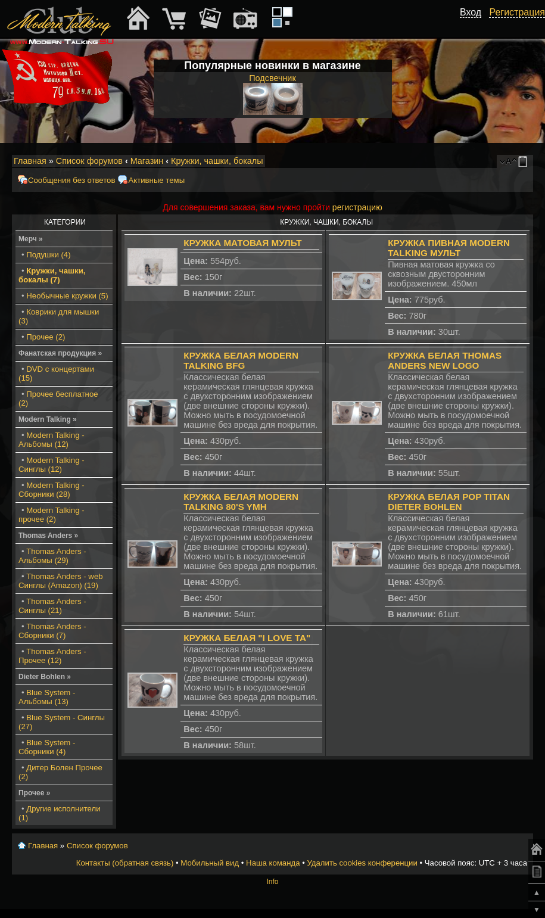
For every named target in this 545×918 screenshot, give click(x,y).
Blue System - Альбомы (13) (46, 697)
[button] (474, 25)
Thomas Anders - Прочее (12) (52, 656)
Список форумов (89, 161)
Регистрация (517, 12)
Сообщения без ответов (71, 180)
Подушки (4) (48, 254)
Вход (470, 12)
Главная (30, 161)
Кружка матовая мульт (242, 243)
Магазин (147, 161)
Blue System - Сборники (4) (46, 747)
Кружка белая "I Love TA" (246, 638)
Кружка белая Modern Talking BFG (240, 360)
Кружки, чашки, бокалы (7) (51, 275)
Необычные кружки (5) (67, 295)
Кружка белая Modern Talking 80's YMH (240, 501)
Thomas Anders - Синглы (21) (52, 606)
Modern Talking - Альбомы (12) (51, 440)
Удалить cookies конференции (362, 862)
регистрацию (357, 207)
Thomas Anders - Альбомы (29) (52, 556)
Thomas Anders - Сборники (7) (52, 631)
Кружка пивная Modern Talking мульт (449, 248)
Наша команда (273, 862)
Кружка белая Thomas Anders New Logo (445, 360)
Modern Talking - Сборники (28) (51, 490)
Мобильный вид (524, 161)
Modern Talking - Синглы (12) (51, 465)
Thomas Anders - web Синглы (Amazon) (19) (60, 581)
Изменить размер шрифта (508, 161)
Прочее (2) (45, 336)
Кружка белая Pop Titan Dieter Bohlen (449, 501)
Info (272, 881)
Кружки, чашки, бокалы (217, 161)
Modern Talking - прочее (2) (51, 515)
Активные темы (156, 180)
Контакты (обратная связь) (125, 862)
